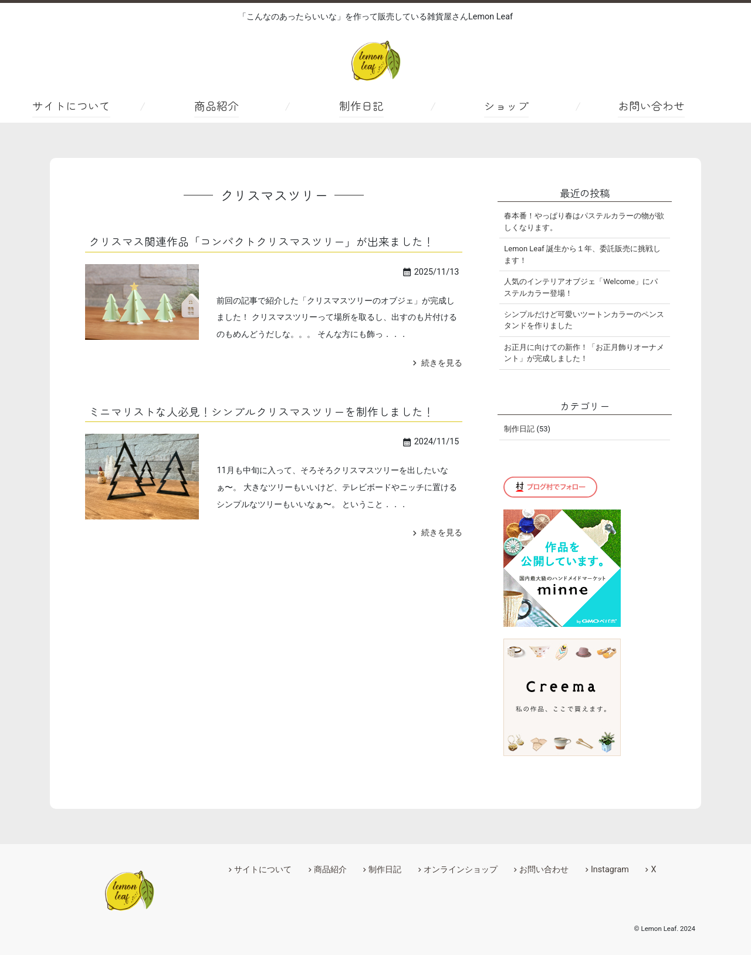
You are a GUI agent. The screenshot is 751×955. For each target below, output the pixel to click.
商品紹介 (216, 105)
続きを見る (436, 363)
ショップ (506, 105)
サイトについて (71, 105)
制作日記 (361, 105)
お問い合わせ (651, 105)
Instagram (610, 870)
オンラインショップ (461, 870)
